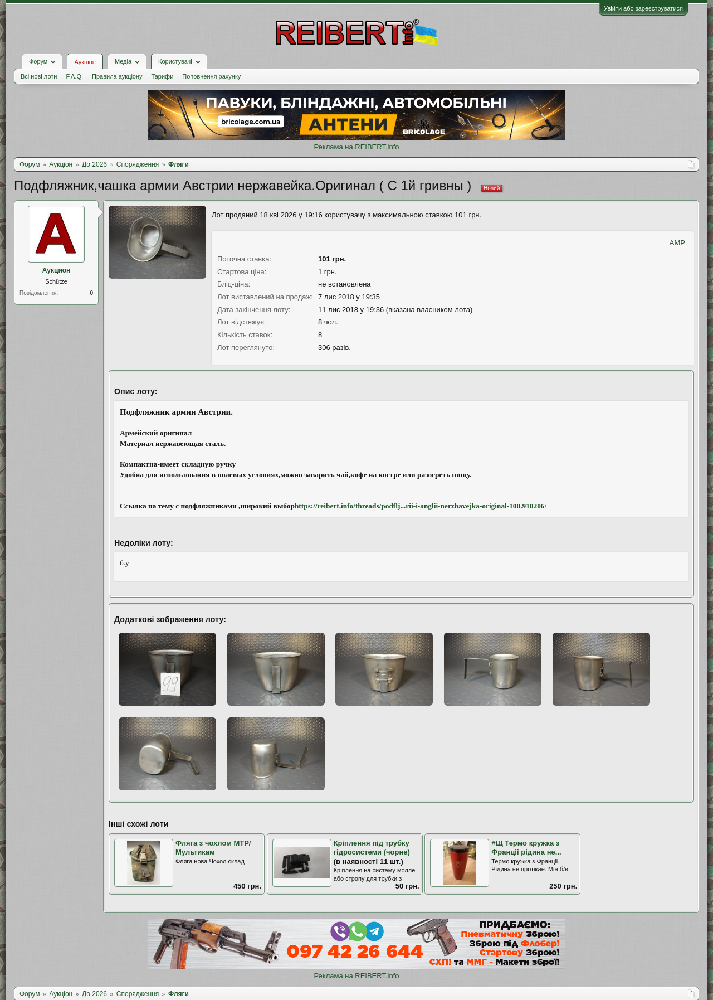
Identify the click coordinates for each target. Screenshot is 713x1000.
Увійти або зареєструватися (643, 8)
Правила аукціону (117, 76)
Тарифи (163, 76)
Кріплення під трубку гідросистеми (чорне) (372, 848)
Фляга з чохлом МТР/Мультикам (213, 848)
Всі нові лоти (39, 76)
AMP (677, 243)
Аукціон (84, 62)
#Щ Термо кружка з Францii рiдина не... (526, 848)
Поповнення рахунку (211, 76)
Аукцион (56, 270)
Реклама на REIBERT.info (356, 147)
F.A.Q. (74, 76)
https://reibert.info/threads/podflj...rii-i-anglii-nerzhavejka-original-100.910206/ (420, 506)
